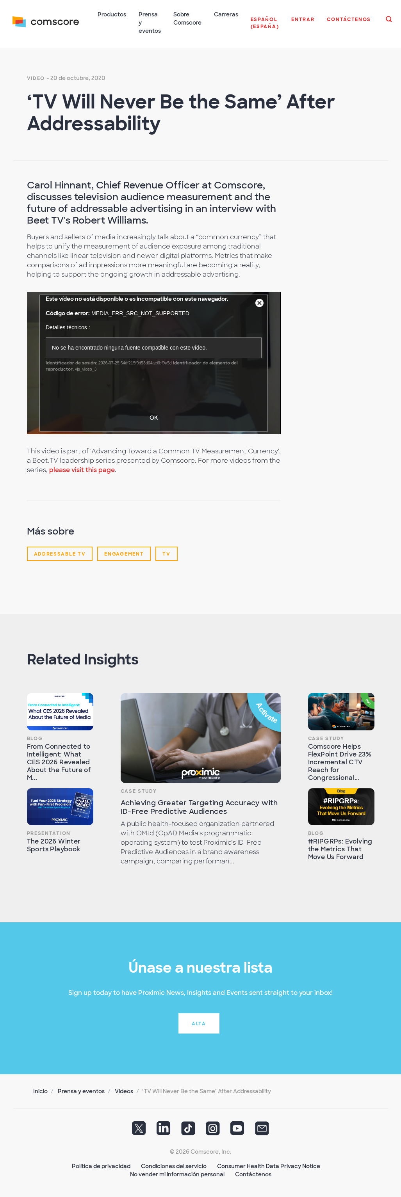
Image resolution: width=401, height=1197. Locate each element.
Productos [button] (112, 14)
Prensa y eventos (81, 1090)
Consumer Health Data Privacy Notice (268, 1165)
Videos (124, 1090)
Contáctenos (253, 1173)
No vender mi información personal (177, 1173)
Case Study (139, 791)
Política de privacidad (101, 1165)
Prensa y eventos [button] (150, 22)
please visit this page (82, 469)
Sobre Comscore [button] (187, 18)
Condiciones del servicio (174, 1165)
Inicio (40, 1090)
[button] (264, 27)
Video (36, 78)
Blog (35, 738)
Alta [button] (199, 1023)
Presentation (49, 833)
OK (154, 417)
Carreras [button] (226, 14)
